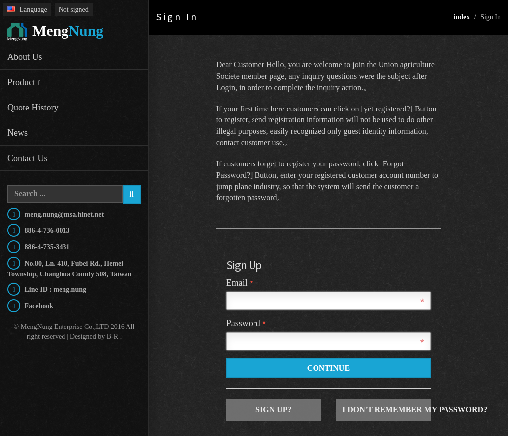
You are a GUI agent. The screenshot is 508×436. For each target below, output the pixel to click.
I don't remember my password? (386, 409)
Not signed (74, 9)
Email (239, 283)
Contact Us (27, 158)
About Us (24, 57)
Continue (328, 368)
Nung (55, 32)
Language (27, 9)
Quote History (33, 107)
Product (21, 82)
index (462, 17)
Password (245, 323)
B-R (112, 336)
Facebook (38, 306)
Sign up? (273, 409)
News (17, 133)
